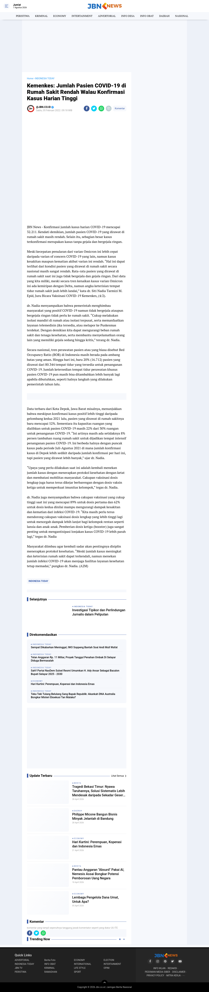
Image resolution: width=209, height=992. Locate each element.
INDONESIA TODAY (38, 581)
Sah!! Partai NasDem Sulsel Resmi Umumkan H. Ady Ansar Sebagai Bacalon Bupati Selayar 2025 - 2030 (75, 672)
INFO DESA (128, 16)
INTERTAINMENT (82, 16)
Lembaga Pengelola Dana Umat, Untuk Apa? (95, 899)
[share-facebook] (86, 108)
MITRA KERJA (173, 975)
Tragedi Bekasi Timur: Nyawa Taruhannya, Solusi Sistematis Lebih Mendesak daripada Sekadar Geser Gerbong (98, 791)
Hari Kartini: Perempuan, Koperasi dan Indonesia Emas (63, 684)
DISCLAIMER (178, 972)
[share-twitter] (94, 108)
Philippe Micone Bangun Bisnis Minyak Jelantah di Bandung (94, 816)
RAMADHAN (50, 972)
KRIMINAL (41, 16)
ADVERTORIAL (107, 16)
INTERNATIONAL (82, 964)
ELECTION (109, 960)
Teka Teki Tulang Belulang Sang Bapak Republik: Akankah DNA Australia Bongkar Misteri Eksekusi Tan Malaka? (73, 695)
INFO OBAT (147, 16)
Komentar (120, 108)
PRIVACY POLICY (155, 975)
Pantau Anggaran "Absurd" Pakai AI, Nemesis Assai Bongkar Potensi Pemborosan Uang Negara (98, 874)
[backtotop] (104, 983)
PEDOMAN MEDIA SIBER (157, 972)
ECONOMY (59, 16)
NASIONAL (181, 16)
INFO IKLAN (159, 968)
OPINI (107, 968)
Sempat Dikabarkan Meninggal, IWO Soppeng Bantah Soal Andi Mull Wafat (74, 647)
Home (30, 78)
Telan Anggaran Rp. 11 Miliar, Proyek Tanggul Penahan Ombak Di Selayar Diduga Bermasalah (73, 659)
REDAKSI (172, 968)
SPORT (77, 972)
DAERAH (164, 16)
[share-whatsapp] (101, 108)
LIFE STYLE (80, 968)
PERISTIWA (23, 16)
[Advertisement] (104, 46)
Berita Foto (50, 960)
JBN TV (18, 968)
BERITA (77, 783)
